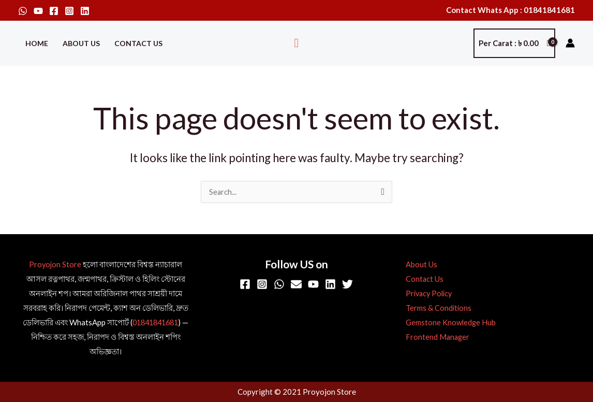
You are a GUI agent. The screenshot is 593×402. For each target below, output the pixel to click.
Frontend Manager (434, 337)
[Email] (296, 284)
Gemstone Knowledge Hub (447, 322)
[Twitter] (347, 284)
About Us (81, 43)
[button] (296, 43)
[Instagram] (69, 11)
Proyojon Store (55, 264)
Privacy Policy (427, 293)
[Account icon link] (570, 43)
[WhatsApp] (22, 11)
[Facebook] (53, 11)
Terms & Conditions (435, 308)
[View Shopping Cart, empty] (514, 43)
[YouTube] (38, 11)
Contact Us (138, 43)
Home (36, 43)
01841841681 (159, 322)
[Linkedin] (85, 11)
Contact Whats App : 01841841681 (510, 10)
